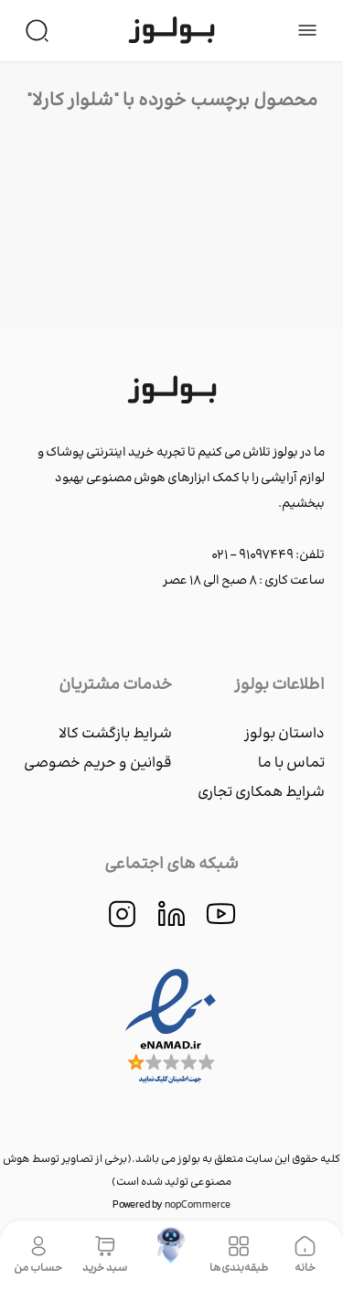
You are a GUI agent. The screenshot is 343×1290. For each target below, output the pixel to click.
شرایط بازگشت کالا (115, 734)
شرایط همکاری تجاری (261, 792)
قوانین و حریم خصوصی (98, 763)
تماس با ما (291, 763)
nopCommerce (197, 1205)
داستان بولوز (284, 734)
